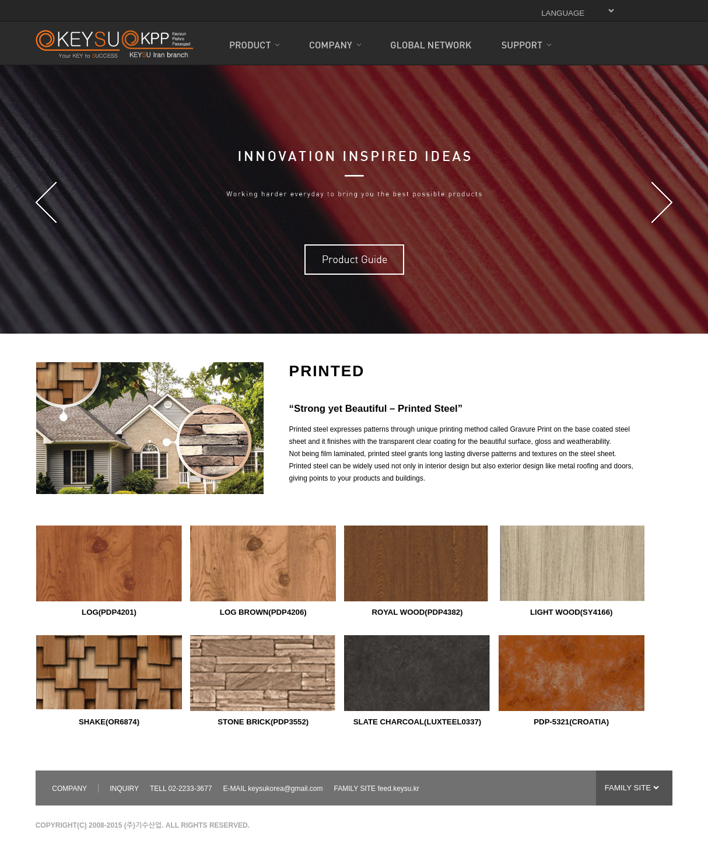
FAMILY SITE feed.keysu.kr (376, 789)
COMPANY (69, 789)
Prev (46, 202)
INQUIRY (124, 789)
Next (661, 202)
